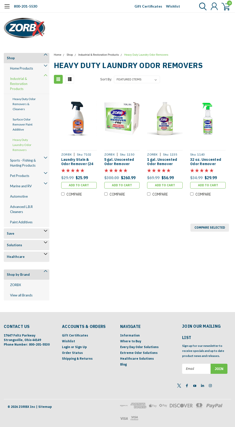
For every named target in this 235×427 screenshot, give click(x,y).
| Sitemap (44, 407)
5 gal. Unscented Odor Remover (119, 162)
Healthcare (16, 257)
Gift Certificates (148, 6)
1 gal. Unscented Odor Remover (162, 162)
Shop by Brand (18, 274)
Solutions (14, 245)
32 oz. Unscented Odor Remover (205, 162)
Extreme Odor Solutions (139, 353)
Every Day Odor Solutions (139, 347)
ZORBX (15, 285)
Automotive (19, 196)
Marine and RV (21, 186)
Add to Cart (79, 185)
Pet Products (19, 176)
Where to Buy (130, 341)
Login (66, 347)
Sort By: (106, 79)
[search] (202, 6)
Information (130, 335)
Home (57, 54)
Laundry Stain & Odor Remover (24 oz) (77, 162)
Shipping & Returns (77, 358)
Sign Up (81, 347)
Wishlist (173, 6)
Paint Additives (21, 222)
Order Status (72, 353)
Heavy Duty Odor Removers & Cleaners (24, 104)
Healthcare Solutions (137, 358)
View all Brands (21, 295)
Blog (123, 364)
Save (10, 233)
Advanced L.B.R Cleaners (21, 209)
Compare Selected (209, 227)
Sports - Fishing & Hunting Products (23, 162)
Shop (11, 58)
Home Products (21, 68)
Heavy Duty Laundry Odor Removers (22, 145)
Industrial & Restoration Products (18, 84)
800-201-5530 (25, 6)
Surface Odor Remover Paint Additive (22, 124)
